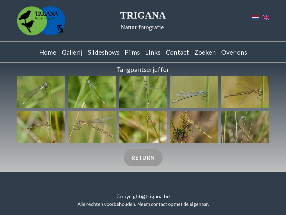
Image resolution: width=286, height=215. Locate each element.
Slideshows (103, 52)
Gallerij (72, 52)
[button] (41, 92)
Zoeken (205, 52)
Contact (177, 52)
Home (47, 52)
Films (132, 52)
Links (152, 52)
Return (143, 157)
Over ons (234, 52)
